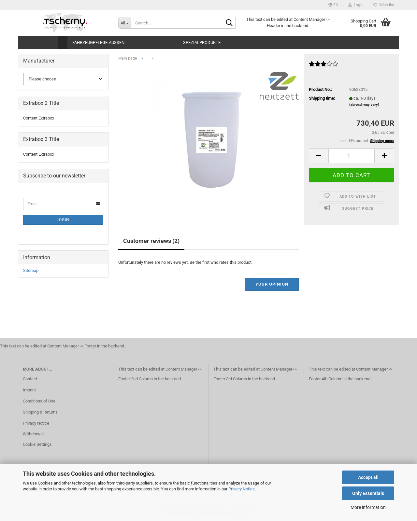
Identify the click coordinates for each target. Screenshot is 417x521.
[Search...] (124, 23)
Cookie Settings (37, 444)
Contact (30, 378)
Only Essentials (368, 493)
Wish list (383, 5)
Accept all (368, 477)
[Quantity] (351, 155)
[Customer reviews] (323, 66)
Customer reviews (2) (151, 240)
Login (63, 220)
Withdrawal (33, 433)
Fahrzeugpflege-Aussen (98, 42)
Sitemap (30, 270)
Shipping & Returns (40, 412)
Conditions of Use (39, 401)
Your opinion (271, 284)
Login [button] (356, 5)
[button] (333, 5)
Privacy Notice (241, 488)
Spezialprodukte (202, 42)
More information (368, 507)
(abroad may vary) (364, 105)
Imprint (29, 389)
